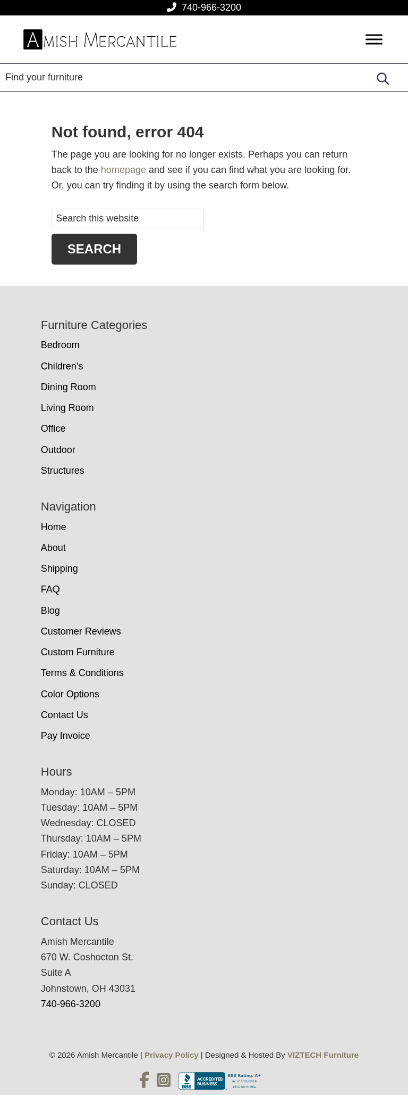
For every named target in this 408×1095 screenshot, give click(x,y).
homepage (123, 169)
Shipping (59, 568)
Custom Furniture (78, 652)
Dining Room (68, 387)
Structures (62, 470)
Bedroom (60, 345)
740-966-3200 (211, 7)
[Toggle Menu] (374, 40)
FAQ (50, 589)
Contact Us (64, 715)
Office (53, 428)
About (53, 547)
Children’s (62, 366)
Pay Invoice (65, 735)
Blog (50, 610)
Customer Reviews (81, 631)
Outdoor (58, 449)
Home (53, 527)
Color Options (70, 694)
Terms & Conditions (82, 673)
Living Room (67, 407)
